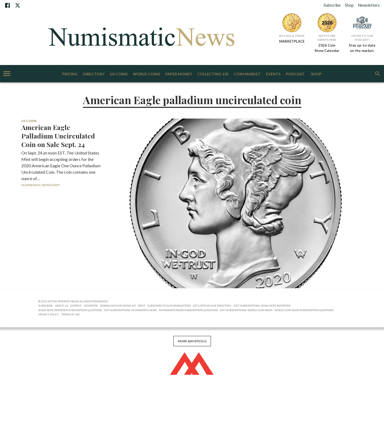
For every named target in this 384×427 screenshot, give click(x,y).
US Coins (119, 74)
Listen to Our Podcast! (362, 37)
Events (273, 74)
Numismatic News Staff (40, 185)
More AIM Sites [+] (192, 341)
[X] (17, 5)
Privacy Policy (48, 314)
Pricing (70, 74)
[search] (377, 73)
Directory (94, 74)
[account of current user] (7, 73)
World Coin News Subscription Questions (303, 310)
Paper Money (178, 74)
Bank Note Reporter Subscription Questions (70, 310)
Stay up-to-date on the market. (362, 48)
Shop (349, 5)
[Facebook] (7, 5)
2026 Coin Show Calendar (326, 48)
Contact (76, 305)
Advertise (91, 305)
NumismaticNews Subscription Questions (188, 310)
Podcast (295, 74)
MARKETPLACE (292, 41)
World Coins (146, 74)
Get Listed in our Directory (212, 305)
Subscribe (332, 5)
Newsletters (369, 5)
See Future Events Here (327, 37)
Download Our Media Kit (118, 305)
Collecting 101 (213, 74)
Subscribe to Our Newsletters (169, 305)
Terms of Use (70, 314)
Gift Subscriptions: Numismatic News (130, 310)
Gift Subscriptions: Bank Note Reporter (262, 305)
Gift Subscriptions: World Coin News (246, 310)
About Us (61, 305)
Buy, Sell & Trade (292, 35)
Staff (141, 305)
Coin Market (247, 74)
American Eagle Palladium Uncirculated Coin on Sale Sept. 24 (58, 136)
